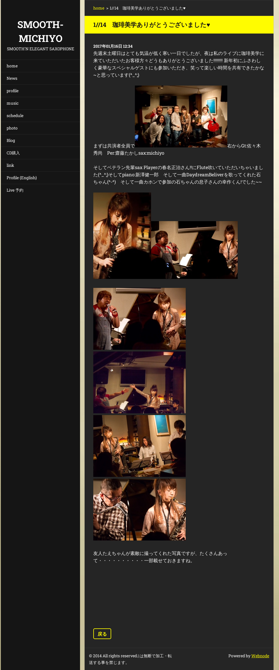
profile (12, 90)
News (12, 78)
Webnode (260, 655)
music (12, 103)
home (12, 66)
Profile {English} (22, 177)
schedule (15, 115)
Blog (11, 140)
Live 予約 (15, 190)
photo (12, 128)
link (10, 165)
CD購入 (13, 153)
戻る (102, 634)
